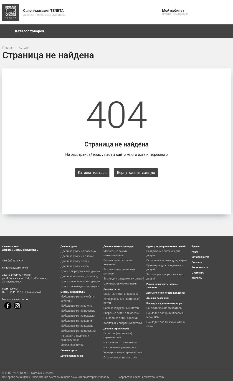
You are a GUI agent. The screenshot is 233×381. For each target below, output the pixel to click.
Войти (166, 14)
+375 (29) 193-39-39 (12, 260)
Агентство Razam (153, 377)
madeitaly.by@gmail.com (15, 267)
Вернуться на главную (136, 172)
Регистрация (180, 14)
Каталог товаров (32, 31)
